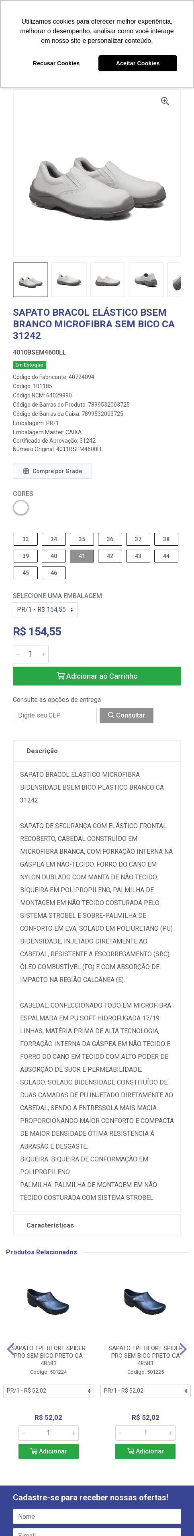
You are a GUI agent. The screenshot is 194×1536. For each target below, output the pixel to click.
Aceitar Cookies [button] (138, 63)
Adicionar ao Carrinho (97, 676)
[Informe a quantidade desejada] (31, 654)
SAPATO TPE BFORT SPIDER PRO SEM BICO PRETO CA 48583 (48, 1356)
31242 (88, 440)
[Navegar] (10, 1349)
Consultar (126, 715)
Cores (23, 494)
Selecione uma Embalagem (57, 596)
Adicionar (48, 1451)
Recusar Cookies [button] (56, 63)
